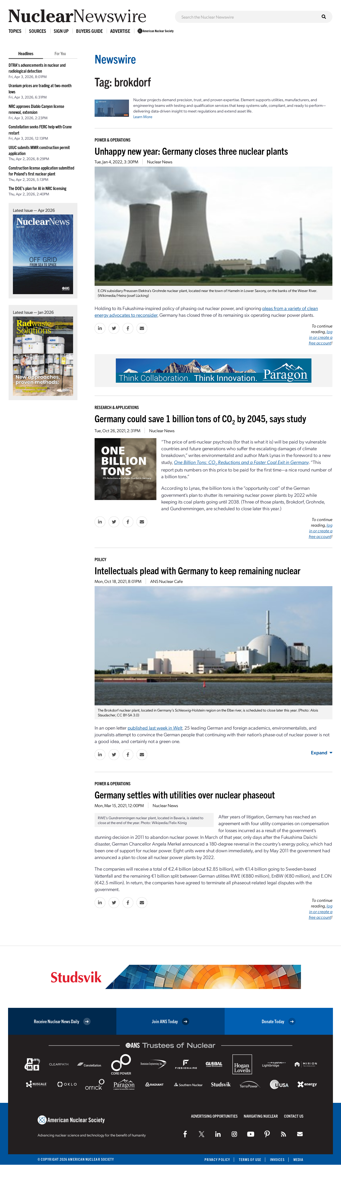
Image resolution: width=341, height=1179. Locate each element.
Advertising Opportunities (214, 1115)
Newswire (115, 58)
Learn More (142, 116)
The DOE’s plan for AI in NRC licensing (37, 188)
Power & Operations (113, 139)
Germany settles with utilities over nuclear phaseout (185, 794)
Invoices (277, 1159)
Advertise (120, 31)
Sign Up (61, 31)
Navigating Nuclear (261, 1115)
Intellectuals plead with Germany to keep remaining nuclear (197, 570)
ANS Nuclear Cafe (166, 581)
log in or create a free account (320, 337)
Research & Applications (117, 407)
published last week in (155, 727)
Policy (100, 559)
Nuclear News (159, 161)
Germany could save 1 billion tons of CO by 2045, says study (200, 418)
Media (298, 1159)
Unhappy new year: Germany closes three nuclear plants (191, 151)
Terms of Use (250, 1159)
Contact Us (293, 1115)
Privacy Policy (217, 1159)
